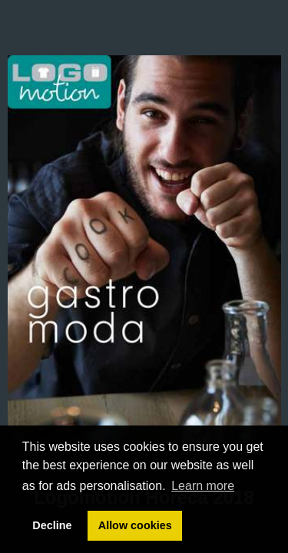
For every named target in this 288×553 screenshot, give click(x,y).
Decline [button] (51, 525)
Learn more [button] (202, 485)
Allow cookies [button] (135, 525)
